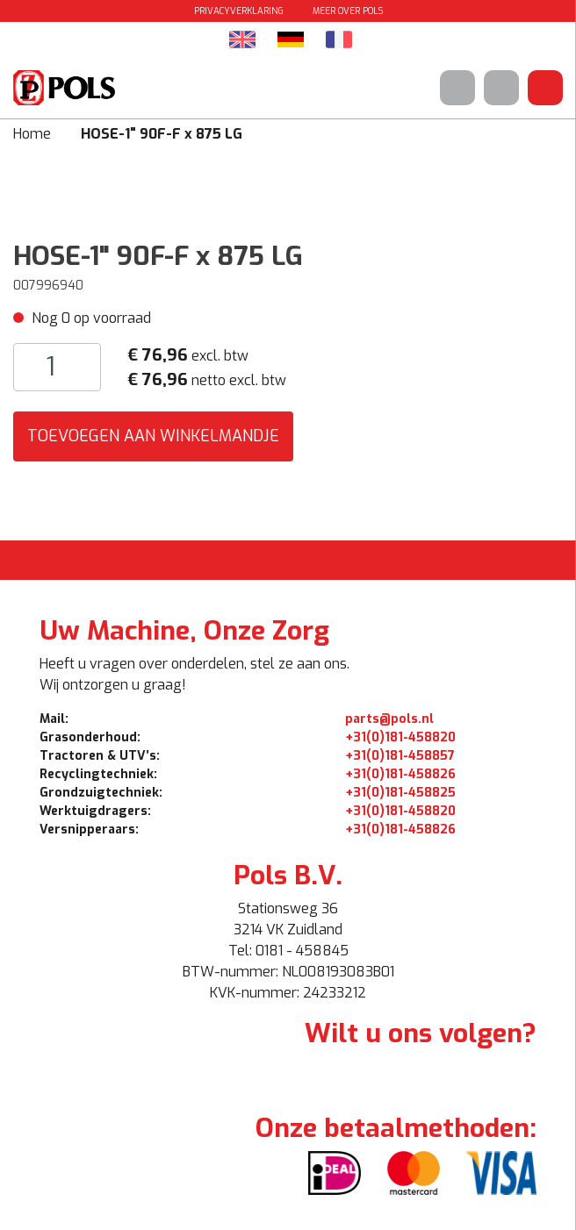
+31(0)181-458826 (400, 774)
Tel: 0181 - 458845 (288, 950)
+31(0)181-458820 (400, 737)
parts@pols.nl (389, 719)
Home (32, 134)
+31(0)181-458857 (400, 755)
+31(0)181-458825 (400, 792)
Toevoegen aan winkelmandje (153, 436)
